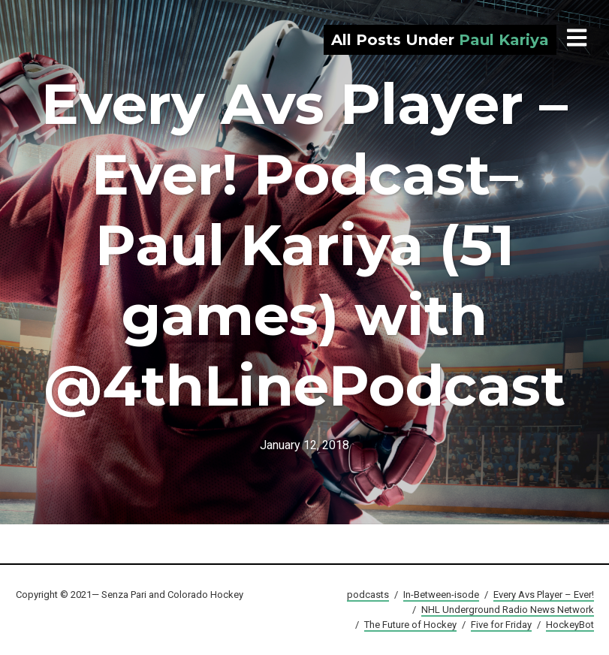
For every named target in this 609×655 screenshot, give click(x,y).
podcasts (368, 594)
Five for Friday (501, 624)
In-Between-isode (441, 594)
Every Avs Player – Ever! (543, 594)
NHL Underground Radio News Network (507, 609)
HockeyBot (570, 624)
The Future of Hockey (410, 624)
